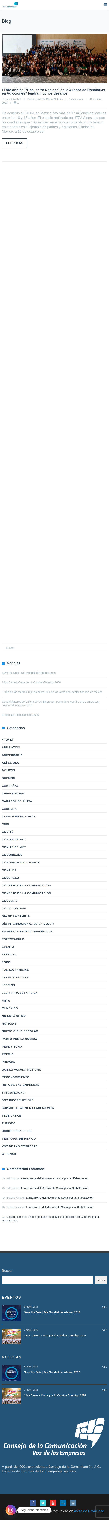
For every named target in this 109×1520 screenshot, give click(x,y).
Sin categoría (14, 1092)
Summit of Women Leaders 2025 (28, 1107)
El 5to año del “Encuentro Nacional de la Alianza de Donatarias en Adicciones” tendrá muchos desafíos (53, 91)
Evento (8, 946)
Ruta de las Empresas (20, 1084)
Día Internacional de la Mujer (28, 923)
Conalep (9, 870)
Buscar (7, 1271)
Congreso (10, 877)
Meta (6, 1000)
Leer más (14, 143)
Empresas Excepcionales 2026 (20, 714)
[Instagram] (11, 1510)
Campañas (10, 785)
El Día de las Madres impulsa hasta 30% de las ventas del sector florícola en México (52, 692)
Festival (9, 954)
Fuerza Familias (15, 969)
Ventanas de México (19, 1138)
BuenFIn (8, 778)
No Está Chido (44, 99)
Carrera (9, 808)
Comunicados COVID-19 (21, 862)
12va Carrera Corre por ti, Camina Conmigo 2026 (31, 682)
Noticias (58, 99)
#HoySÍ (7, 739)
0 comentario (76, 99)
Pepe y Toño (12, 1046)
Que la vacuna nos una (21, 1069)
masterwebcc (14, 99)
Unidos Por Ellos (17, 1130)
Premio (8, 1054)
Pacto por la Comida (19, 1038)
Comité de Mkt (14, 839)
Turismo (9, 1123)
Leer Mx (8, 985)
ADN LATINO (11, 747)
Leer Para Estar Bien (20, 992)
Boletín (31, 99)
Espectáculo (13, 939)
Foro (6, 962)
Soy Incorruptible (18, 1100)
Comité (7, 831)
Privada (8, 1061)
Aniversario (12, 755)
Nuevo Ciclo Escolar (20, 1031)
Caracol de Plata (17, 801)
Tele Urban (11, 1115)
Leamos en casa (15, 977)
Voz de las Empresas (19, 1146)
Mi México (10, 1008)
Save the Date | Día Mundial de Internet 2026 (29, 672)
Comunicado (12, 854)
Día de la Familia (16, 916)
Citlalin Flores (15, 1216)
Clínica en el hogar (19, 816)
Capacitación (13, 793)
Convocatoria (14, 908)
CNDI (5, 824)
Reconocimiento (16, 1077)
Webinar (9, 1153)
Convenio (10, 900)
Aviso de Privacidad (89, 1511)
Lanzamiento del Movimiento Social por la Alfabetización (54, 1178)
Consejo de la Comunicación (26, 885)
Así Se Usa (10, 762)
